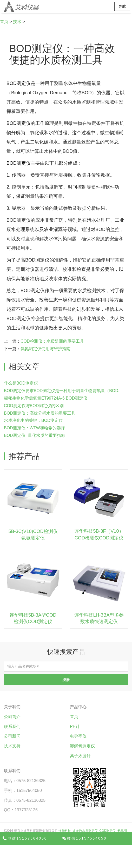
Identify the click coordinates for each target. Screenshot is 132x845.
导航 (122, 6)
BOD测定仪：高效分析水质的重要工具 (39, 413)
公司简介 (12, 716)
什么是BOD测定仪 (21, 383)
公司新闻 (12, 736)
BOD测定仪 (18, 83)
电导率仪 (78, 736)
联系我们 (12, 726)
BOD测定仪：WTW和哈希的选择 (34, 428)
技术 (17, 21)
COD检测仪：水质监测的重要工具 (52, 341)
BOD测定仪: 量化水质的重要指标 (34, 435)
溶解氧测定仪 (82, 746)
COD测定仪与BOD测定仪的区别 (34, 405)
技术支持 (12, 746)
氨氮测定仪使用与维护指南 (45, 348)
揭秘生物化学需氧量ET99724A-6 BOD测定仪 (45, 398)
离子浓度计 (80, 756)
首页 (4, 21)
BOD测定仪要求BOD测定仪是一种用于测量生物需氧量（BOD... (63, 390)
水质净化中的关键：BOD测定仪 (33, 420)
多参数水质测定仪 (85, 831)
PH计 (75, 726)
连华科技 (64, 831)
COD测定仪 (108, 831)
